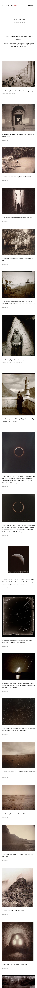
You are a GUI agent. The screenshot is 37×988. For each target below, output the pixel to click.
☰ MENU (31, 6)
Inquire (4, 97)
